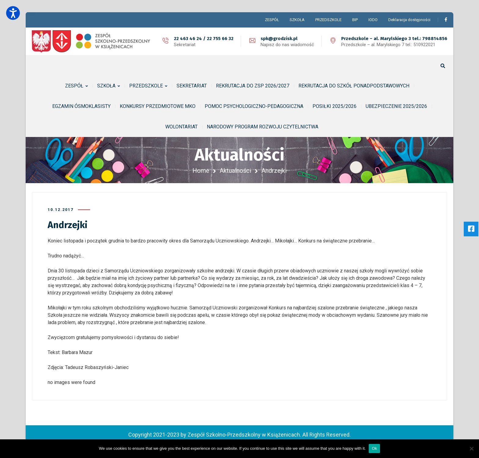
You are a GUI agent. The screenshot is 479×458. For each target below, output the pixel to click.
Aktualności (235, 170)
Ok (374, 448)
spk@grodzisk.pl (279, 38)
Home (200, 170)
